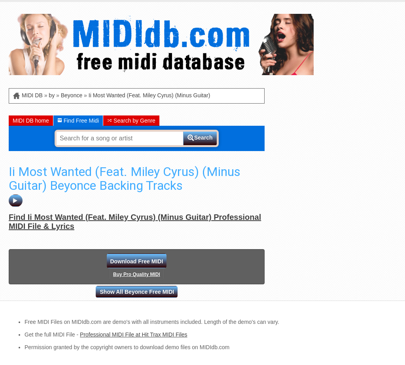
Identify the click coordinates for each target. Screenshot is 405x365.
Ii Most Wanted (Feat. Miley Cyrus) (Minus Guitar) (149, 95)
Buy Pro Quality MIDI (136, 274)
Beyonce (71, 95)
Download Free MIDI (136, 261)
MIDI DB (32, 95)
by (52, 95)
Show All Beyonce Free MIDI (137, 292)
